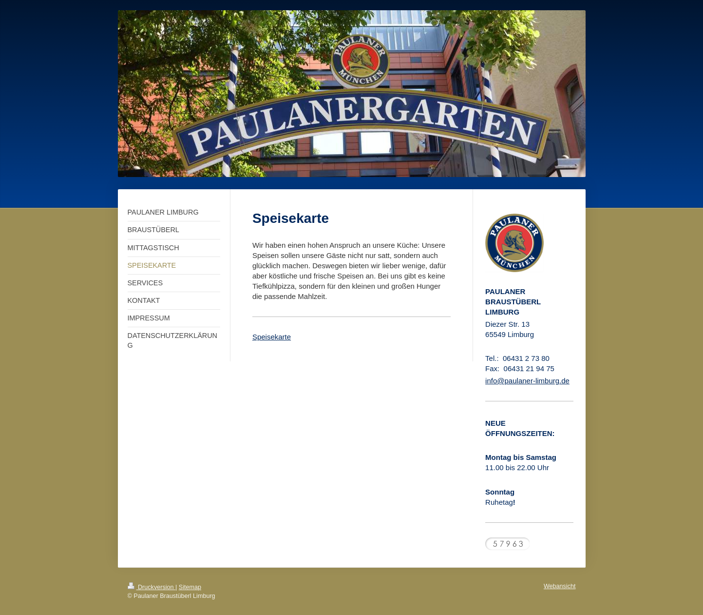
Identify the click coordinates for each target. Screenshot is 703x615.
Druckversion (151, 587)
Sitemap (190, 587)
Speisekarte (271, 337)
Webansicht (560, 586)
